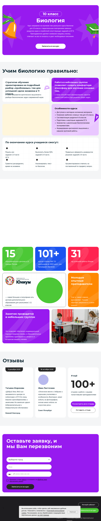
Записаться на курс (20, 487)
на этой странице (43, 515)
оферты (24, 479)
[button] (51, 46)
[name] (29, 466)
